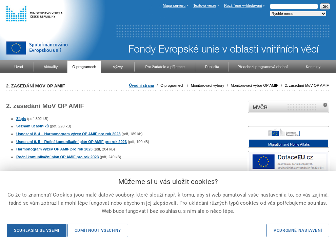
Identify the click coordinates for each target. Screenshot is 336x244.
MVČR (288, 107)
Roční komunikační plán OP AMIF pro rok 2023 (57, 157)
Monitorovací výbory (207, 85)
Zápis (21, 119)
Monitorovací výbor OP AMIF (254, 85)
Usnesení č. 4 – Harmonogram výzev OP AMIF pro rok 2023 (68, 134)
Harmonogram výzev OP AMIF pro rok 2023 (54, 149)
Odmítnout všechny (98, 230)
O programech (172, 85)
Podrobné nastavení (298, 230)
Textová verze (204, 5)
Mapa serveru (174, 5)
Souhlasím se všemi (36, 230)
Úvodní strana (141, 85)
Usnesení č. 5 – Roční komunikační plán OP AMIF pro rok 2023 (71, 142)
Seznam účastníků (32, 126)
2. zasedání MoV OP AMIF (307, 85)
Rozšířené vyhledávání (243, 5)
